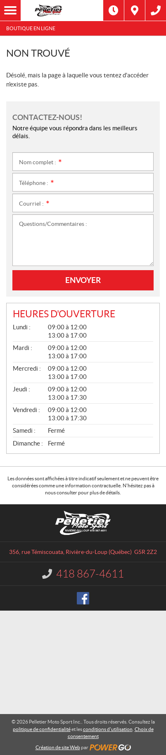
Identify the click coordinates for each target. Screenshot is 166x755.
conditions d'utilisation (108, 729)
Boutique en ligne (30, 28)
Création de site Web (58, 747)
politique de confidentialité (42, 729)
